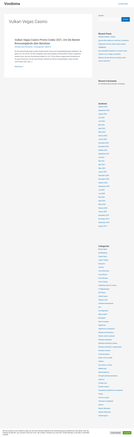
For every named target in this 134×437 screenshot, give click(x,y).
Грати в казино (103, 320)
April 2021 (102, 166)
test (99, 306)
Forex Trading (103, 281)
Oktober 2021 (103, 152)
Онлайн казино (104, 384)
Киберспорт (102, 366)
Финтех (101, 402)
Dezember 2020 (103, 177)
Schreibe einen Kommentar (24, 47)
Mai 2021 (101, 163)
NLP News (102, 292)
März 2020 (102, 205)
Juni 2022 (101, 124)
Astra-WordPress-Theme (82, 428)
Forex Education (104, 271)
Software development (106, 303)
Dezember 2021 (103, 145)
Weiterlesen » (19, 66)
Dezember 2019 (103, 216)
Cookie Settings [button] (115, 433)
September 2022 (104, 113)
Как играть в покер (105, 363)
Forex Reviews (103, 278)
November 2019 (104, 219)
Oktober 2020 (103, 184)
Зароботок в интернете (106, 327)
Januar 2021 (102, 173)
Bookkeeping (102, 253)
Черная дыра (103, 412)
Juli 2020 (101, 191)
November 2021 (104, 148)
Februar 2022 (103, 138)
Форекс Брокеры (104, 405)
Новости (101, 377)
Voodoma (12, 4)
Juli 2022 (101, 120)
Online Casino (103, 295)
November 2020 (104, 180)
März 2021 (102, 170)
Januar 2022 (102, 141)
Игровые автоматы (105, 338)
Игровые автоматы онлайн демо (110, 345)
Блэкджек (102, 317)
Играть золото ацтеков (106, 334)
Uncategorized (40, 47)
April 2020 (102, 201)
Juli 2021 (101, 159)
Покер (100, 391)
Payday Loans (103, 299)
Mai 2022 (101, 127)
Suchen (101, 15)
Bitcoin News (103, 249)
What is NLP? (103, 313)
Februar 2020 (103, 209)
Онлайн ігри (102, 381)
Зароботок (102, 324)
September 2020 (104, 187)
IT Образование (104, 288)
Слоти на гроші (104, 395)
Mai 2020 (101, 198)
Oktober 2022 (103, 109)
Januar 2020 (102, 212)
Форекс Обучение (104, 409)
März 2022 (102, 134)
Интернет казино (104, 349)
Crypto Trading (103, 260)
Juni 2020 (101, 194)
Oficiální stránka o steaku (107, 37)
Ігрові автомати (104, 352)
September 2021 (104, 155)
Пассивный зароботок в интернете (111, 388)
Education (101, 264)
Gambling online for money (107, 285)
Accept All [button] (127, 433)
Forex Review (103, 274)
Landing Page (123, 4)
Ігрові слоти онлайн (105, 356)
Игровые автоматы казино (108, 341)
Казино (101, 359)
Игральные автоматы (106, 331)
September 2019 (104, 223)
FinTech (101, 267)
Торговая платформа (106, 398)
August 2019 (102, 226)
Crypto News (102, 256)
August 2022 (102, 116)
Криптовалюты (104, 370)
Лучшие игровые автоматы (108, 373)
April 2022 (102, 131)
